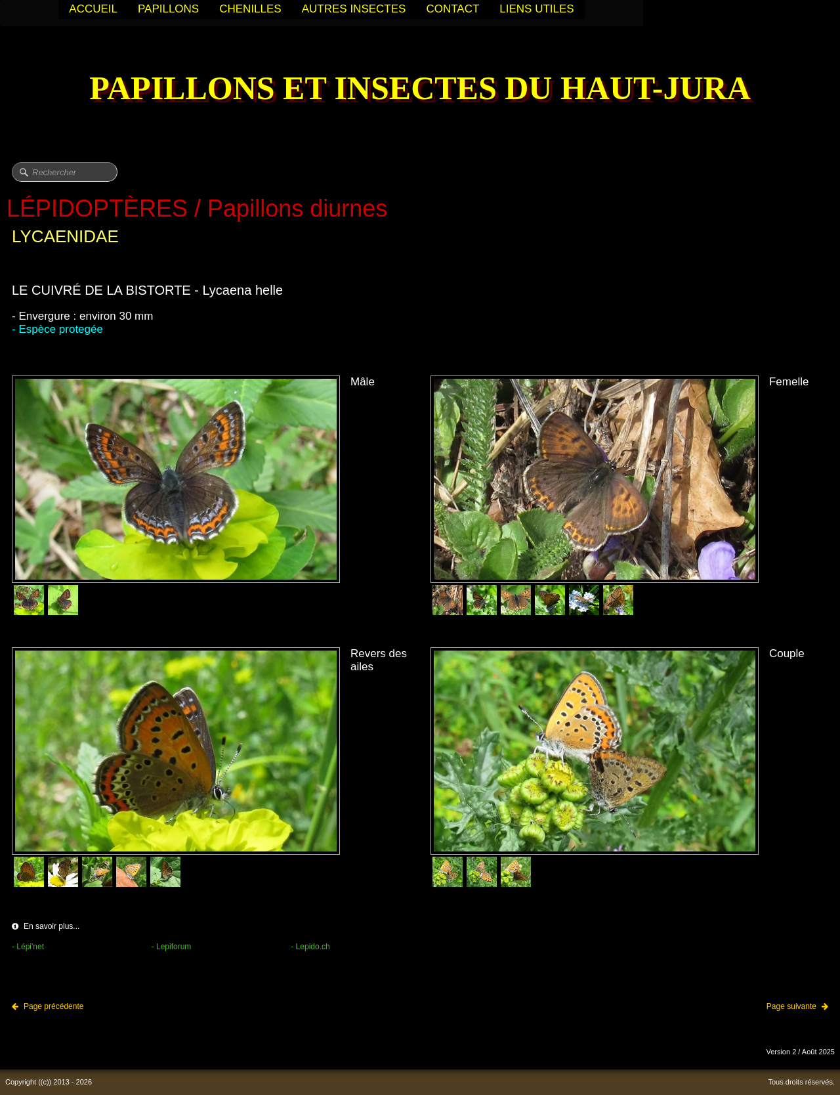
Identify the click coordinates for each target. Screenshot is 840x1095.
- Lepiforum (172, 946)
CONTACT (452, 9)
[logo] (420, 89)
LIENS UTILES (536, 9)
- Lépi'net (28, 946)
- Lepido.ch (310, 946)
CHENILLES (250, 9)
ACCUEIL (93, 9)
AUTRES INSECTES (354, 9)
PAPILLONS (168, 9)
